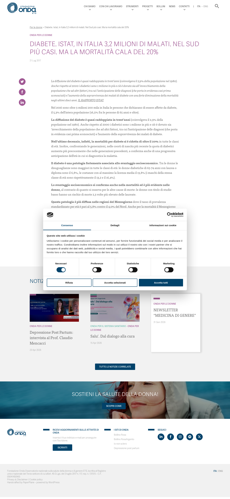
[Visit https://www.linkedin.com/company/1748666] (161, 437)
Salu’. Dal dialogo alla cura (112, 336)
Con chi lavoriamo (110, 6)
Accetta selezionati (115, 282)
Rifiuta (69, 282)
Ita (198, 6)
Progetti (147, 6)
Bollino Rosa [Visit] (120, 435)
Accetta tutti (161, 282)
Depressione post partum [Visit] (126, 448)
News (172, 6)
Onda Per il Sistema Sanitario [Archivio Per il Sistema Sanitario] (108, 326)
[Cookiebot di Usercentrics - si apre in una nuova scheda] (169, 214)
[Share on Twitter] (22, 81)
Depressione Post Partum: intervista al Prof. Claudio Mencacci (51, 337)
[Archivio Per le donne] (33, 295)
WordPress (54, 482)
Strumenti (132, 6)
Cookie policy (36, 479)
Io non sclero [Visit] (120, 443)
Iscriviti (62, 447)
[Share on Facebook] (22, 92)
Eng (205, 6)
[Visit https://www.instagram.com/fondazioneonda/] (180, 437)
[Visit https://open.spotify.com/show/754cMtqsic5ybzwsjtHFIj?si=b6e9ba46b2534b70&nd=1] (190, 437)
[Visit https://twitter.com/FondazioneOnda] (199, 437)
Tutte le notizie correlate (115, 366)
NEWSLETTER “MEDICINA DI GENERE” (174, 312)
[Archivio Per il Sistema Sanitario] (93, 295)
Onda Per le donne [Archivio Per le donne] (41, 35)
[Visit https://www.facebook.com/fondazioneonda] (170, 437)
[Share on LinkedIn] (22, 102)
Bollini (161, 6)
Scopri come (114, 406)
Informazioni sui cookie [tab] (163, 225)
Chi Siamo (90, 6)
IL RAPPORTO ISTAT (90, 100)
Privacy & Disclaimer (17, 479)
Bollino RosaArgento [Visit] (124, 439)
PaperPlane (28, 482)
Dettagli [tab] (115, 225)
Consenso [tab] (67, 225)
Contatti (184, 6)
